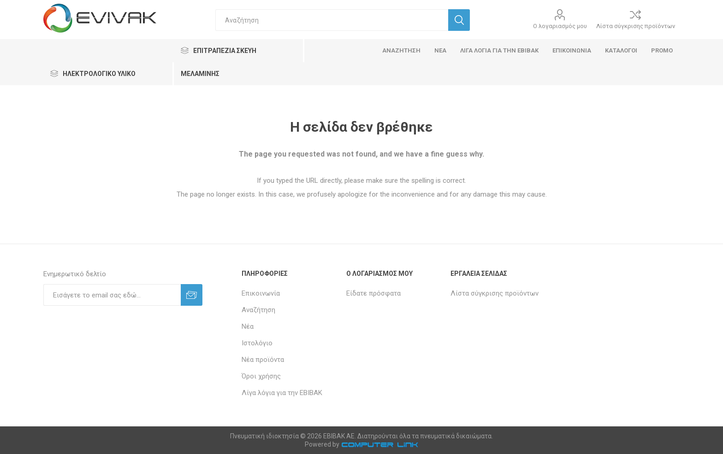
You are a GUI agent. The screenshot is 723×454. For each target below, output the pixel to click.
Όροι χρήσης (261, 376)
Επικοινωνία (261, 293)
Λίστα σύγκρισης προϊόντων (635, 26)
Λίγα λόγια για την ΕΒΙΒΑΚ (282, 393)
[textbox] (331, 20)
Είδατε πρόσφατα (373, 293)
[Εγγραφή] (112, 295)
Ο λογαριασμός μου (560, 26)
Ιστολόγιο (257, 343)
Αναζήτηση (258, 310)
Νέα (248, 326)
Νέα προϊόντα (263, 359)
